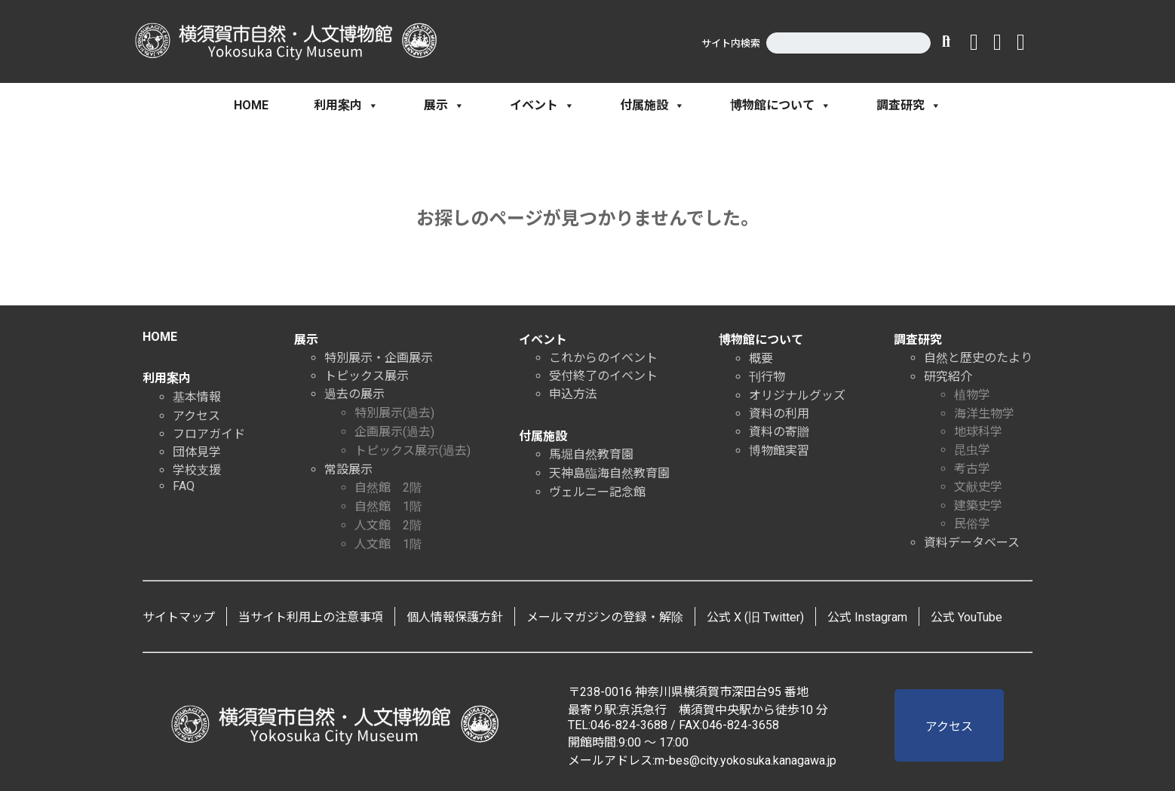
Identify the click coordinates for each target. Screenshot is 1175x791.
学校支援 (197, 470)
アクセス (196, 416)
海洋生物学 (984, 413)
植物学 (972, 395)
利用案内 (346, 105)
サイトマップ (179, 617)
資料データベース (972, 542)
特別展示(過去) (394, 413)
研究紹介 (948, 376)
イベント (542, 105)
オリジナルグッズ (797, 395)
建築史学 (978, 505)
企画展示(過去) (394, 432)
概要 (761, 358)
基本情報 (197, 397)
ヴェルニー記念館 (597, 492)
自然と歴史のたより (978, 358)
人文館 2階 (388, 525)
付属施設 (652, 105)
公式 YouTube (966, 617)
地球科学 (978, 432)
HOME (251, 105)
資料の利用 (779, 413)
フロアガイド (209, 434)
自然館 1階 (388, 506)
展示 (444, 105)
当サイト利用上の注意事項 (310, 617)
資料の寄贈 (779, 432)
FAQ (184, 486)
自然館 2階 (388, 487)
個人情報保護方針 (454, 617)
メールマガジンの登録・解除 (604, 617)
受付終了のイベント (603, 376)
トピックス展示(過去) (412, 450)
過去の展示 (354, 394)
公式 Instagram (867, 617)
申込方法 (573, 394)
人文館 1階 (388, 544)
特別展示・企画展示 (378, 358)
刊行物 (767, 376)
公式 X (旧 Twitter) (755, 617)
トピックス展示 (366, 376)
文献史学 (978, 487)
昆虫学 (972, 450)
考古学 (972, 468)
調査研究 (908, 105)
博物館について (780, 105)
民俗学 (972, 524)
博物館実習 (779, 450)
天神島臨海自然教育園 (609, 473)
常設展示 (348, 469)
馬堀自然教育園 (591, 454)
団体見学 (197, 452)
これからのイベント (603, 358)
